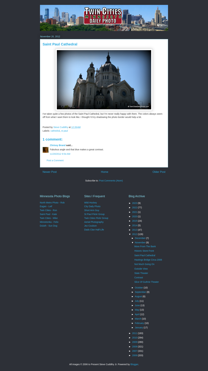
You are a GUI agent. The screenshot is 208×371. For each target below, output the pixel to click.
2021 (135, 212)
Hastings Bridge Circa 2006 (148, 259)
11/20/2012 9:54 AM (60, 154)
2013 (135, 229)
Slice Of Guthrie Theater (146, 282)
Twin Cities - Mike (49, 218)
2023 (135, 203)
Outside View (141, 268)
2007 (135, 351)
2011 (135, 333)
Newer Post (50, 171)
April (137, 314)
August (139, 296)
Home (104, 171)
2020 (135, 216)
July (137, 301)
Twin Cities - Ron (48, 210)
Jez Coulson (90, 225)
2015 (135, 221)
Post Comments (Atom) (111, 180)
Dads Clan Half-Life (94, 229)
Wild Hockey (90, 202)
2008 (135, 346)
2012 (135, 234)
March (138, 318)
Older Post (159, 171)
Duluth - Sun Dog (48, 225)
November (140, 242)
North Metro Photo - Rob (52, 202)
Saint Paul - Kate (48, 214)
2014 (135, 225)
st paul (64, 130)
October (139, 287)
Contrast (138, 277)
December (140, 238)
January (139, 327)
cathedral (55, 130)
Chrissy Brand (57, 145)
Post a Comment (55, 160)
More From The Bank (145, 246)
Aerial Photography (94, 222)
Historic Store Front (144, 251)
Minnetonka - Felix (49, 222)
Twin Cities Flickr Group (96, 218)
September (141, 292)
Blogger (134, 364)
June (137, 305)
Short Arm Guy (91, 210)
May (137, 309)
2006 (135, 355)
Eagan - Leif (46, 206)
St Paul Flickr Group (94, 214)
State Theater (141, 273)
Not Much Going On (144, 264)
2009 (135, 342)
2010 (135, 337)
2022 (135, 207)
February (140, 323)
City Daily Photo (92, 206)
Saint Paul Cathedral (144, 255)
